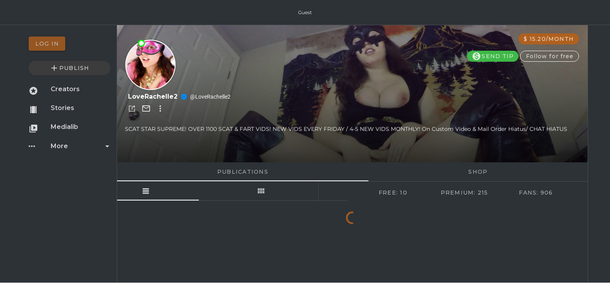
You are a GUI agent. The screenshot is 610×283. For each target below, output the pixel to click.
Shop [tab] (477, 171)
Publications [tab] (242, 171)
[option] (69, 43)
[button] (132, 108)
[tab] (175, 191)
